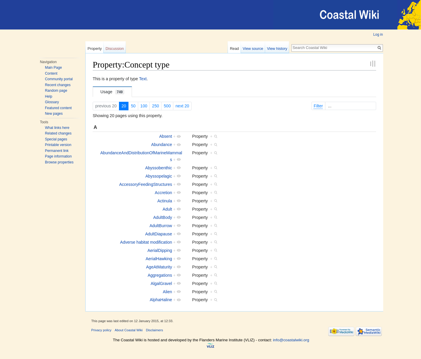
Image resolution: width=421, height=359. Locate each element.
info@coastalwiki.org (291, 340)
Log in (378, 34)
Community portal (59, 79)
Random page (56, 90)
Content (51, 73)
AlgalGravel (161, 283)
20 (123, 106)
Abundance (161, 144)
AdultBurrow (160, 225)
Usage (112, 91)
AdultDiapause (158, 234)
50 (133, 106)
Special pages (56, 139)
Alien (167, 291)
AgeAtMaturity (159, 267)
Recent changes (58, 85)
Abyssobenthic (158, 167)
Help (48, 96)
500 (167, 106)
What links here (57, 128)
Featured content (58, 108)
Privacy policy (101, 330)
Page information (58, 156)
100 (143, 106)
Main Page (53, 67)
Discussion (115, 48)
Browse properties (59, 162)
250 (155, 106)
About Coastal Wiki (129, 330)
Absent (165, 136)
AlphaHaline (161, 299)
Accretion (163, 192)
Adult (167, 209)
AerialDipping (159, 250)
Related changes (58, 133)
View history (277, 48)
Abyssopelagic (158, 176)
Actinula (164, 201)
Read (234, 48)
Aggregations (160, 275)
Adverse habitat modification (146, 242)
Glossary (52, 102)
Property (94, 48)
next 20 (182, 106)
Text (143, 78)
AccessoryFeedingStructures (145, 184)
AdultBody (162, 217)
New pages (54, 114)
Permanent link (56, 151)
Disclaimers (154, 330)
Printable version (58, 145)
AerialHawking (159, 258)
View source (253, 48)
